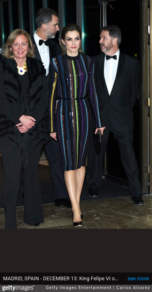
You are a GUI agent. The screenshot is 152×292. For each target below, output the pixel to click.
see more (138, 278)
